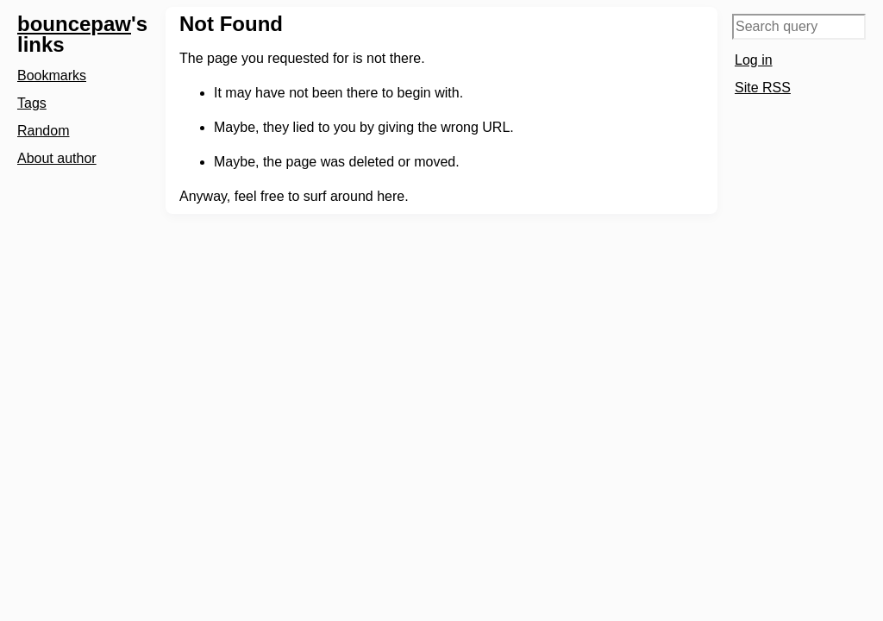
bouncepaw (74, 23)
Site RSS (763, 87)
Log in (754, 60)
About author (57, 158)
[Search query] (799, 27)
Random (43, 130)
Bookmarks (51, 75)
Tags (32, 103)
